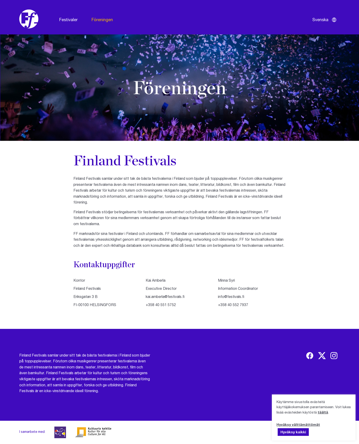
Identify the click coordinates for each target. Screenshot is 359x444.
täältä (323, 412)
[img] (309, 355)
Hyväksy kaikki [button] (293, 432)
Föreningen (102, 19)
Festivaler (68, 19)
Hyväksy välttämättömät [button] (298, 424)
